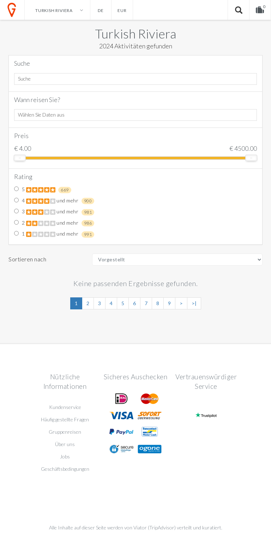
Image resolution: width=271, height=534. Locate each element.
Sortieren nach (27, 259)
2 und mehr (54, 223)
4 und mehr (54, 200)
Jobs (65, 456)
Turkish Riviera (135, 33)
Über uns (65, 444)
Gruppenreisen (65, 432)
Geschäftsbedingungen (65, 469)
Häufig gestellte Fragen (65, 419)
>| (194, 303)
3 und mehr (54, 211)
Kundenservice (65, 407)
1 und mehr (54, 234)
